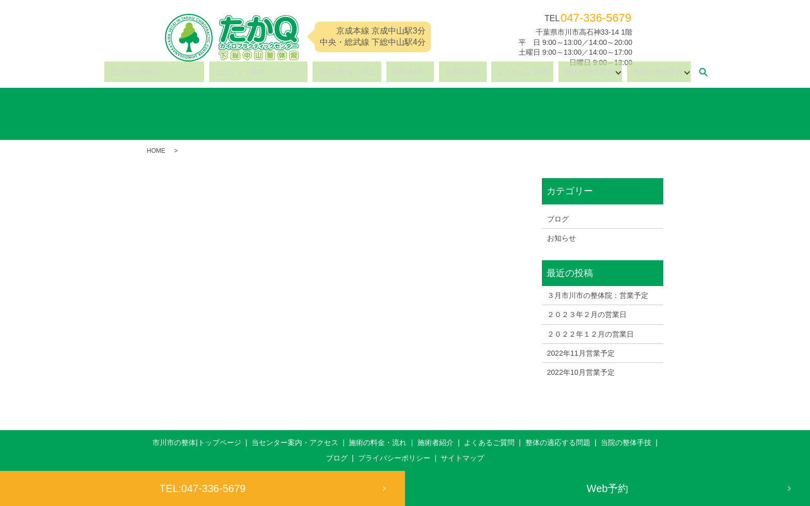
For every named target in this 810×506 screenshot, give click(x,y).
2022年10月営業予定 (581, 372)
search (664, 72)
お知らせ (561, 238)
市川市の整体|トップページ (188, 72)
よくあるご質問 (500, 72)
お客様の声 (451, 72)
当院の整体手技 (618, 72)
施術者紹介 (410, 72)
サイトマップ (462, 458)
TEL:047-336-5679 (203, 488)
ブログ (558, 219)
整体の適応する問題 (557, 442)
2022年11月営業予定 (581, 353)
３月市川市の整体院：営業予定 (597, 295)
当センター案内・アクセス (280, 72)
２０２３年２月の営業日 (587, 314)
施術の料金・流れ (358, 72)
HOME (156, 150)
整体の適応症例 (555, 72)
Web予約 (608, 488)
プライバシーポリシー (394, 458)
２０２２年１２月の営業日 (590, 334)
